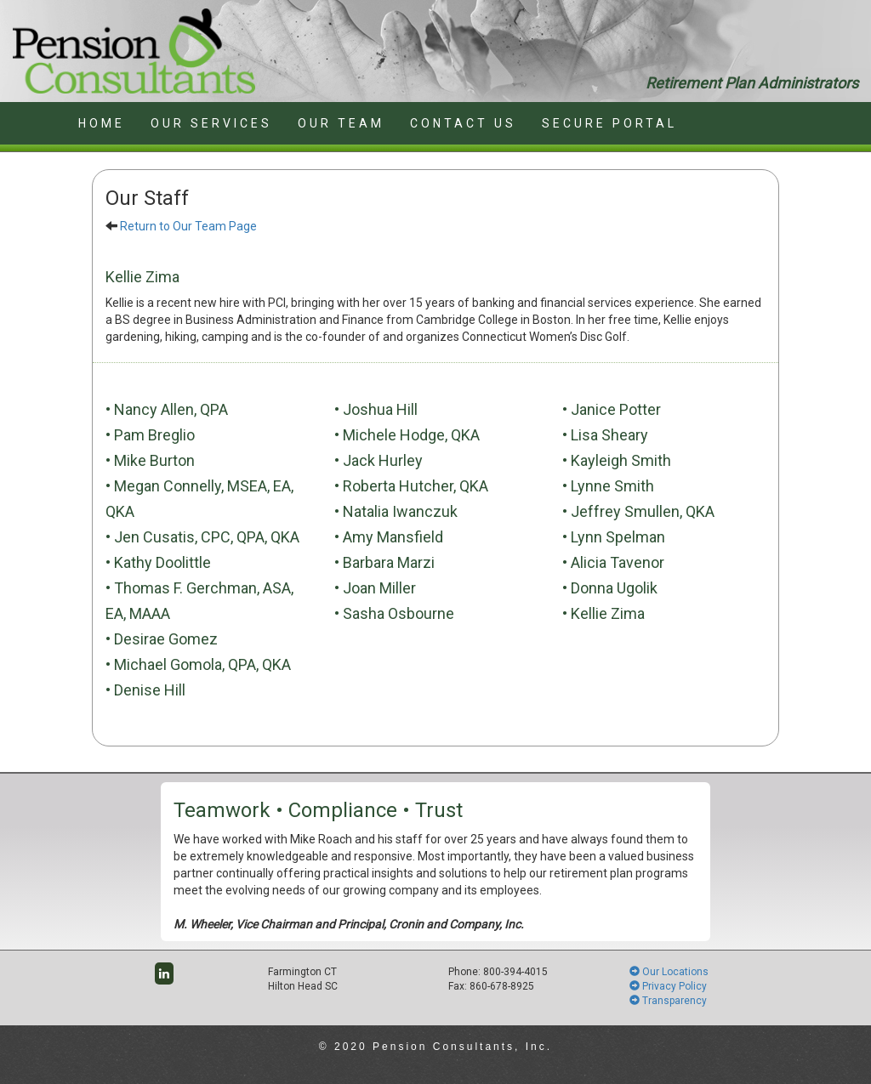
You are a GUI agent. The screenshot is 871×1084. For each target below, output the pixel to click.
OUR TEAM (341, 123)
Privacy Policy (668, 986)
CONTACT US (463, 123)
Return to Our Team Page (188, 226)
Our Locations (669, 972)
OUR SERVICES (211, 123)
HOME (101, 123)
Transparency (668, 1001)
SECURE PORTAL (609, 123)
